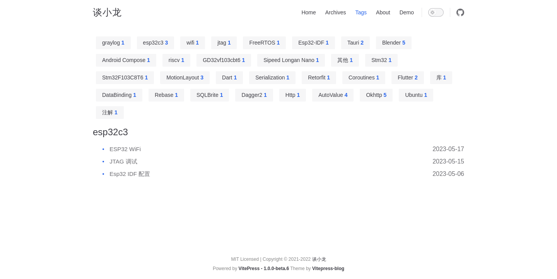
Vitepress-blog (328, 268)
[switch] (436, 12)
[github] (460, 12)
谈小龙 (107, 12)
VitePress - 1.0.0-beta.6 (264, 268)
